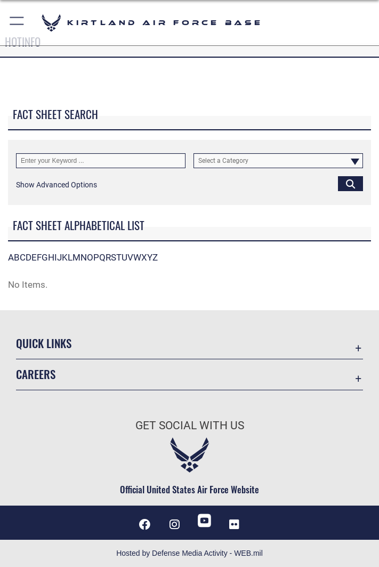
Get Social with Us (189, 425)
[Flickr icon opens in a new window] (234, 524)
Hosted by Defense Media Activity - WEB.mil (189, 553)
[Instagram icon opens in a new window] (175, 524)
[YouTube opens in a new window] (204, 521)
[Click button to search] (350, 183)
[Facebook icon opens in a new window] (145, 524)
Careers (35, 374)
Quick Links (43, 343)
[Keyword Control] (101, 160)
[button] (17, 22)
